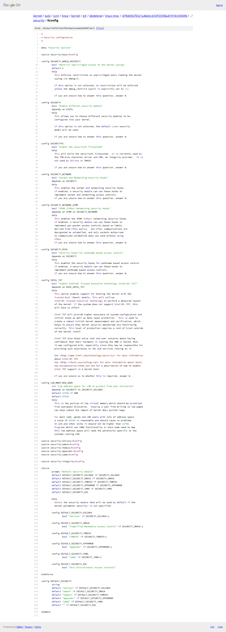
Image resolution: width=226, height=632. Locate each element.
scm (56, 16)
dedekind (95, 16)
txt (212, 626)
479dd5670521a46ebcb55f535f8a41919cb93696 (154, 16)
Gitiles (19, 626)
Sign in (219, 5)
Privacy (28, 626)
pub (48, 16)
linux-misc (112, 16)
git (85, 16)
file (100, 28)
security (38, 20)
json (220, 626)
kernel (37, 16)
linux (65, 16)
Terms (37, 626)
